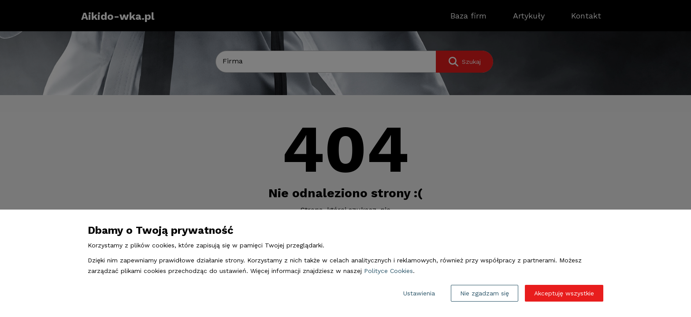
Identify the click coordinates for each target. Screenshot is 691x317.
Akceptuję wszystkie (564, 293)
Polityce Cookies (388, 270)
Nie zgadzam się (484, 293)
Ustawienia (419, 293)
